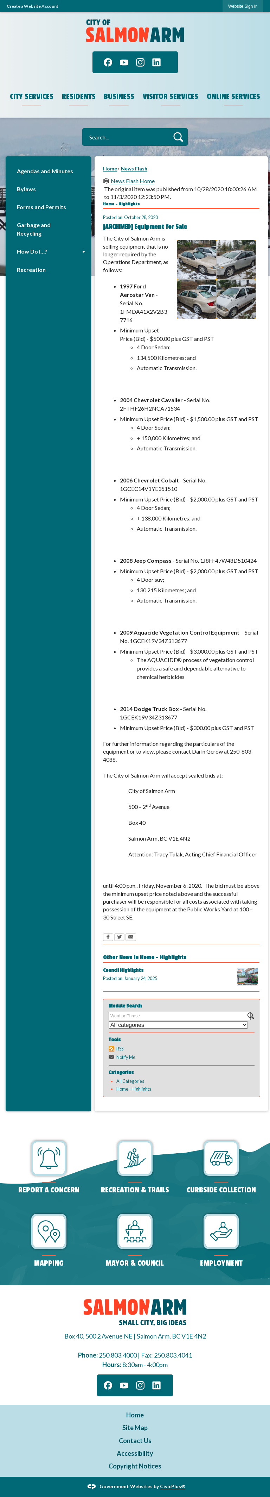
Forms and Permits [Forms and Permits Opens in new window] (41, 207)
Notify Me (125, 1057)
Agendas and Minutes (45, 171)
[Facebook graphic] (108, 62)
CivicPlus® (172, 1486)
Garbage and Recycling (34, 229)
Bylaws (26, 189)
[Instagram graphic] (140, 62)
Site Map (135, 1427)
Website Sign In (243, 6)
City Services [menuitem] (31, 96)
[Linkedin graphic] (156, 62)
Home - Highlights (133, 1089)
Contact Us (135, 1441)
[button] (178, 136)
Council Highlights (123, 970)
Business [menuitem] (119, 96)
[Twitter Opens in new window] (119, 937)
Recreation (31, 269)
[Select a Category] (178, 1025)
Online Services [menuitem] (233, 96)
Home (110, 168)
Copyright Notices (135, 1466)
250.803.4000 (118, 1355)
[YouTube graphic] (124, 62)
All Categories (130, 1081)
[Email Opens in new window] (131, 937)
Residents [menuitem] (79, 96)
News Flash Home (133, 180)
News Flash (134, 168)
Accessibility (135, 1453)
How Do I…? (32, 251)
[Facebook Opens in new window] (108, 937)
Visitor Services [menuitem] (170, 96)
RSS (119, 1049)
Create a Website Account (32, 6)
